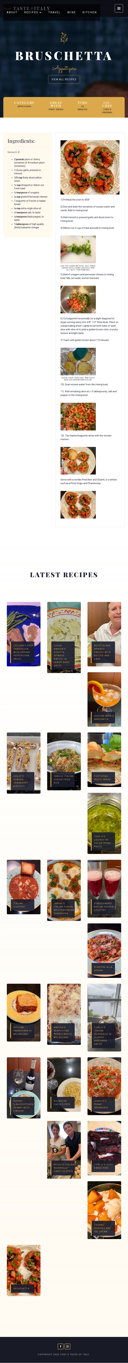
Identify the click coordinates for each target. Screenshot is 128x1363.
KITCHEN (89, 12)
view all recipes (64, 79)
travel (54, 12)
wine (71, 12)
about (12, 12)
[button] (33, 12)
